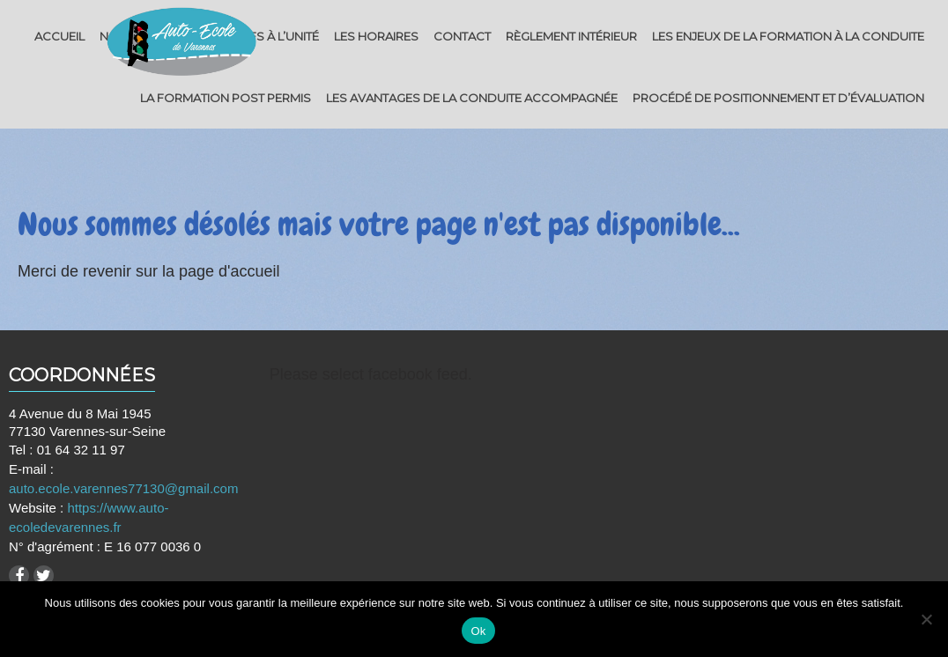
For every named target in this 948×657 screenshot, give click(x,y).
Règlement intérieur (571, 36)
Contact (462, 36)
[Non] (926, 619)
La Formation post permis (225, 98)
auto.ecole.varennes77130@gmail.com (123, 488)
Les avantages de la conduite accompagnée (472, 98)
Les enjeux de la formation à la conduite (788, 36)
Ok (477, 631)
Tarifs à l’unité (272, 36)
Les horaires (376, 36)
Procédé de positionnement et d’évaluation (778, 98)
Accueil (59, 36)
